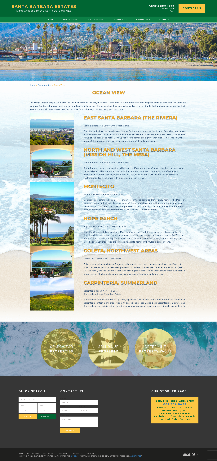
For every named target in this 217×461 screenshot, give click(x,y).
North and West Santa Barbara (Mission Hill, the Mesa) (129, 152)
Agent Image (136, 456)
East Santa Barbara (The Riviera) (130, 118)
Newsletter (143, 20)
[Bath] (47, 405)
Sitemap (74, 456)
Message (64, 415)
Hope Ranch (100, 218)
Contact (164, 20)
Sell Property (96, 20)
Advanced (46, 416)
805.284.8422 (175, 404)
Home (51, 20)
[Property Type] (37, 399)
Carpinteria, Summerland (120, 283)
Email (82, 407)
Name (63, 398)
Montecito (99, 186)
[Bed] (28, 405)
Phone (63, 407)
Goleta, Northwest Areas (120, 250)
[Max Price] (47, 410)
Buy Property (71, 20)
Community (120, 20)
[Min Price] (28, 410)
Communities (44, 85)
